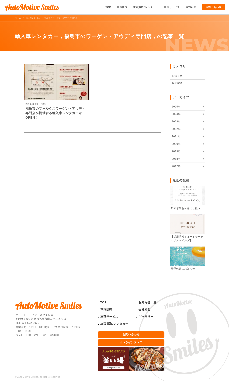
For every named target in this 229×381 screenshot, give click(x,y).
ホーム (18, 18)
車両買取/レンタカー (145, 7)
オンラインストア (131, 342)
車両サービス (172, 7)
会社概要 (145, 309)
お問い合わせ (213, 7)
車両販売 (122, 7)
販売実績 (177, 83)
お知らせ (190, 7)
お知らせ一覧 (148, 302)
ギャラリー (146, 316)
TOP (108, 7)
